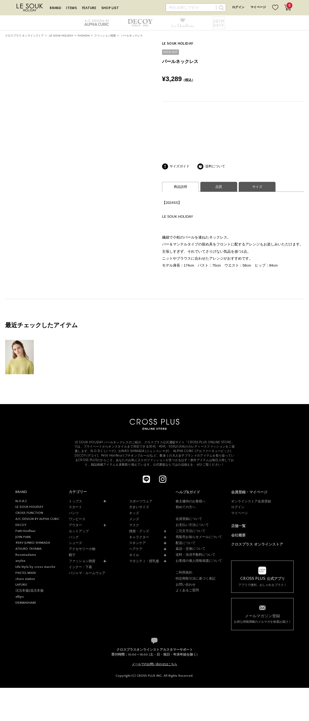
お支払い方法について (192, 525)
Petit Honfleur (25, 531)
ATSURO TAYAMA (28, 549)
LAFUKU (21, 585)
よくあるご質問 (187, 590)
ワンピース (77, 519)
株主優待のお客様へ (190, 501)
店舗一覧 (238, 526)
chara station (25, 579)
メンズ (134, 519)
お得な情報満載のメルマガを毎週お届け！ (262, 618)
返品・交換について (190, 548)
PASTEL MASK (25, 573)
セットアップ (79, 531)
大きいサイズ (139, 507)
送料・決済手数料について (195, 554)
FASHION (84, 35)
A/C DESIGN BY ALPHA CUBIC (37, 519)
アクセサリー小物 (82, 549)
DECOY (20, 525)
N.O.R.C (21, 501)
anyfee (20, 561)
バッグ (74, 537)
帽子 (72, 555)
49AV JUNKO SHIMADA (32, 543)
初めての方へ (186, 507)
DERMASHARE (25, 603)
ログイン (238, 7)
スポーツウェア (140, 501)
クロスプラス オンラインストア (24, 35)
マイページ (258, 7)
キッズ (134, 513)
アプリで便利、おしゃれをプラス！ (262, 581)
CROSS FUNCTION (29, 513)
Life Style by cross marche (35, 567)
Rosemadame (25, 555)
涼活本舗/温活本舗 (29, 591)
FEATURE (89, 8)
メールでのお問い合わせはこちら (154, 664)
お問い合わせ (186, 584)
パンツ (74, 513)
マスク (134, 525)
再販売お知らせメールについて (199, 537)
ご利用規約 (184, 572)
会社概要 (238, 535)
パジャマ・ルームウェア (87, 573)
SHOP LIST (110, 8)
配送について (186, 543)
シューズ (75, 543)
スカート (75, 507)
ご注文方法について (190, 531)
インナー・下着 (80, 567)
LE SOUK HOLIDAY (61, 35)
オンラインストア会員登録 (251, 501)
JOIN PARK (23, 537)
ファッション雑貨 (105, 35)
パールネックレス (132, 35)
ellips (19, 597)
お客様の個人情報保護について (199, 560)
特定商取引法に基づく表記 (195, 578)
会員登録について (189, 518)
